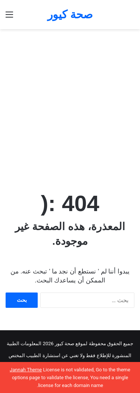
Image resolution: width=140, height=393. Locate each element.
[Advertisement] (70, 103)
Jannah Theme (26, 369)
